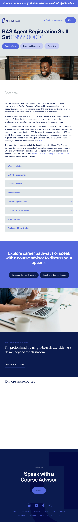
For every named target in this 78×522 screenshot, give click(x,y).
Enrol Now (52, 46)
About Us (37, 511)
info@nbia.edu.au (65, 3)
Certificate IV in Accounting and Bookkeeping (49, 153)
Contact (63, 511)
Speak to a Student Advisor (54, 275)
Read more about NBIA (15, 364)
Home (14, 511)
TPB (40, 140)
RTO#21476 (21, 516)
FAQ (46, 511)
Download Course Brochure (24, 275)
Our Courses (25, 511)
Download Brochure (31, 46)
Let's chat (39, 490)
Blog (54, 511)
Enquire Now (10, 46)
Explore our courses (54, 20)
